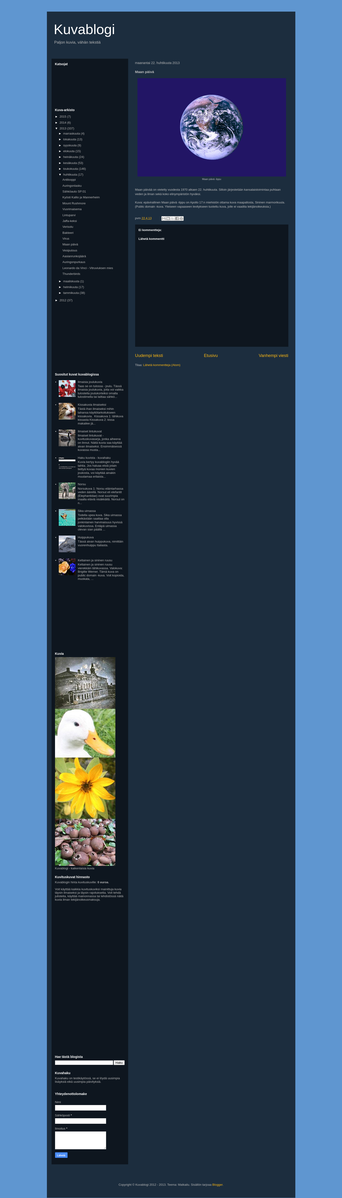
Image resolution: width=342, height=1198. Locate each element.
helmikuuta (70, 287)
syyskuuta (70, 145)
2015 (63, 116)
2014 (63, 122)
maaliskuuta (71, 281)
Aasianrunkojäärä (74, 256)
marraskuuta (72, 133)
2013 (63, 128)
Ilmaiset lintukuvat (90, 431)
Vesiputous (69, 250)
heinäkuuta (71, 157)
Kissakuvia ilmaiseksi (92, 404)
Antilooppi (69, 179)
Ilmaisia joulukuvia (90, 382)
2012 (63, 300)
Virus (65, 238)
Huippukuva (86, 537)
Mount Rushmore (74, 203)
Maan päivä (70, 244)
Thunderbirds (71, 274)
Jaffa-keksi (69, 221)
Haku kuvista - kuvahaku (94, 457)
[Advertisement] (90, 338)
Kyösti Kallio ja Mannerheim (81, 197)
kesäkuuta (70, 163)
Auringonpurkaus (73, 262)
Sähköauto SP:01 (74, 191)
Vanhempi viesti (273, 355)
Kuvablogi (84, 29)
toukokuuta (71, 168)
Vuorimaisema (72, 209)
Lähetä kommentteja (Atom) (161, 365)
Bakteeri (68, 232)
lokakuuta (70, 139)
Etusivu (211, 355)
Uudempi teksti (149, 355)
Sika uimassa (87, 511)
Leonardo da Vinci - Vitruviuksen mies (87, 268)
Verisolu (67, 226)
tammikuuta (71, 293)
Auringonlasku (71, 185)
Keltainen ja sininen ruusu (95, 560)
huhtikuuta (70, 174)
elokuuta (69, 151)
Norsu (82, 484)
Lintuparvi (68, 215)
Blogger (217, 1184)
